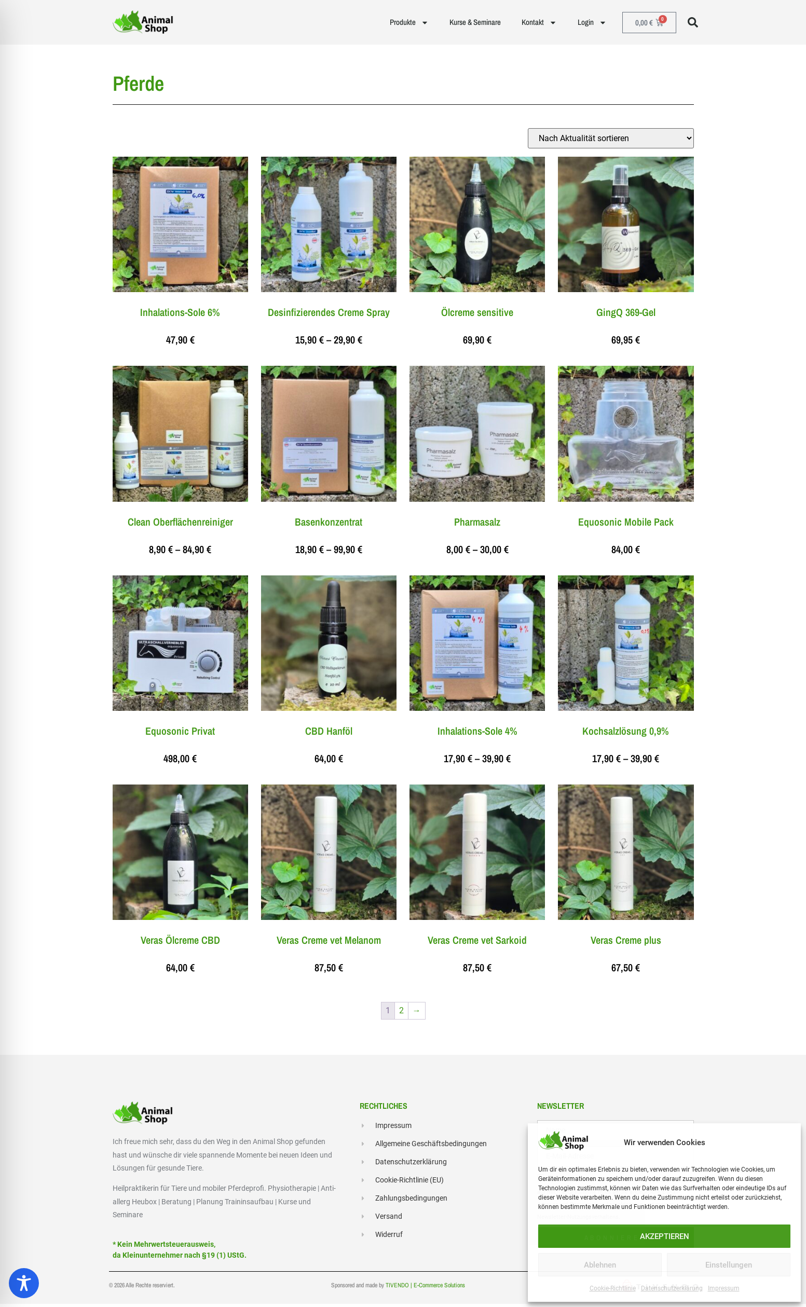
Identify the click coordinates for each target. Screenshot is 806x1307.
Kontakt (539, 22)
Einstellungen (728, 1265)
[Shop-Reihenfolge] (611, 141)
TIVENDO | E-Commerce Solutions (425, 1288)
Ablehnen (600, 1265)
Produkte (409, 22)
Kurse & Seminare (475, 22)
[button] (692, 22)
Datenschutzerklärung (672, 1288)
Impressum (724, 1288)
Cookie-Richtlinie (613, 1288)
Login (592, 22)
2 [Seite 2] (401, 1013)
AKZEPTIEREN (664, 1236)
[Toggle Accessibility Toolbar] (24, 1283)
